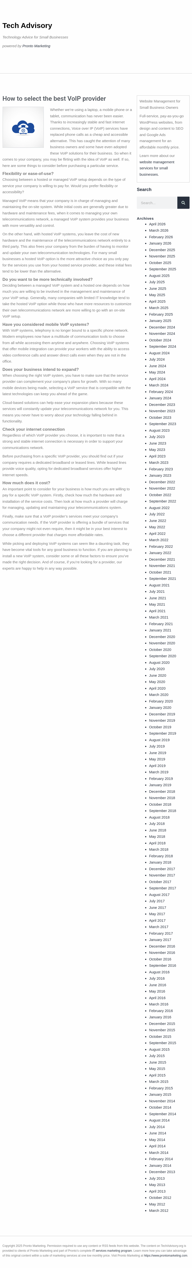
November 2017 (162, 875)
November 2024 (162, 333)
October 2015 (160, 1036)
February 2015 (161, 1088)
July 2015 (157, 1056)
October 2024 (160, 340)
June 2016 (157, 985)
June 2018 (157, 830)
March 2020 (158, 695)
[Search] (183, 203)
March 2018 (158, 849)
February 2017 (161, 933)
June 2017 (157, 907)
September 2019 (162, 733)
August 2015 (159, 1049)
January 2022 (160, 553)
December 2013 (162, 1172)
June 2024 (157, 366)
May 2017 (157, 914)
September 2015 (162, 1043)
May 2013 (157, 1185)
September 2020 (162, 656)
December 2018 (162, 791)
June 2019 (157, 753)
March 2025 (158, 308)
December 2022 (162, 482)
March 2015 (158, 1081)
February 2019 (161, 778)
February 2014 (161, 1159)
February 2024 (161, 392)
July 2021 (157, 591)
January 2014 (160, 1165)
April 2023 (157, 456)
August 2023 (159, 430)
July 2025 (157, 282)
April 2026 (157, 224)
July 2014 (157, 1127)
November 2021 (162, 566)
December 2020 (162, 637)
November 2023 (162, 411)
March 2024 (158, 385)
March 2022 (158, 540)
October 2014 (160, 1107)
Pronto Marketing (36, 46)
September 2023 (162, 424)
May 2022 (157, 527)
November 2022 (162, 488)
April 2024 (157, 379)
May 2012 (157, 1204)
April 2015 (157, 1075)
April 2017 (157, 920)
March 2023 (158, 462)
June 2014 (157, 1133)
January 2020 (160, 707)
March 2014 (158, 1152)
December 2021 (162, 559)
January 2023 (160, 475)
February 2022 (161, 546)
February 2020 (161, 701)
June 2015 (157, 1062)
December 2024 (162, 327)
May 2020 (157, 682)
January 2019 (160, 785)
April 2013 (157, 1191)
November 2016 (162, 952)
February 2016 (161, 1011)
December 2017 (162, 869)
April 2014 (157, 1146)
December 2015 (162, 1024)
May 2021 (157, 604)
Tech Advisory (27, 25)
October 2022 (160, 495)
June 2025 (157, 288)
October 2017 (160, 882)
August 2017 (159, 895)
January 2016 (160, 1017)
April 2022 (157, 533)
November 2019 (162, 720)
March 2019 (158, 772)
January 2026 (160, 243)
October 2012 (160, 1197)
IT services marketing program (112, 1250)
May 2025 (157, 295)
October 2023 (160, 417)
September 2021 (162, 578)
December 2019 (162, 714)
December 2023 (162, 404)
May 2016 (157, 991)
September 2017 (162, 888)
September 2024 (162, 346)
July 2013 (157, 1178)
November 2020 (162, 643)
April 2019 (157, 766)
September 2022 (162, 501)
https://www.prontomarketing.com (165, 1255)
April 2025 (157, 301)
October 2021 (160, 572)
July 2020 (157, 669)
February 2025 (161, 314)
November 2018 (162, 798)
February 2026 (161, 237)
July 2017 (157, 901)
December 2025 (162, 250)
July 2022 (157, 514)
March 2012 (158, 1210)
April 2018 (157, 843)
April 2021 (157, 611)
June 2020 (157, 675)
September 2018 (162, 811)
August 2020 (159, 662)
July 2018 (157, 823)
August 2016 (159, 972)
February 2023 (161, 469)
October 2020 (160, 650)
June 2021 (157, 598)
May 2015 (157, 1069)
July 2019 (157, 746)
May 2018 (157, 836)
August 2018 (159, 817)
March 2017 (158, 927)
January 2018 (160, 862)
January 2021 (160, 630)
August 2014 (159, 1120)
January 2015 (160, 1094)
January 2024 (160, 398)
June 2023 (157, 443)
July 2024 (157, 359)
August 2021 (159, 585)
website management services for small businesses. (156, 168)
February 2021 (161, 624)
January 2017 (160, 940)
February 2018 (161, 856)
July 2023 (157, 437)
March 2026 (158, 230)
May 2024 (157, 372)
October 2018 (160, 804)
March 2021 (158, 617)
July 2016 (157, 978)
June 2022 (157, 521)
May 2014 (157, 1140)
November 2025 (162, 256)
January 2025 (160, 321)
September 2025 (162, 269)
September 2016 (162, 965)
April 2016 (157, 998)
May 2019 (157, 759)
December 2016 (162, 946)
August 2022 (159, 508)
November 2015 (162, 1030)
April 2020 (157, 688)
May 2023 (157, 449)
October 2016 (160, 959)
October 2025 (160, 263)
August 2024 (159, 353)
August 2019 (159, 740)
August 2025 (159, 276)
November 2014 (162, 1101)
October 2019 (160, 727)
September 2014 (162, 1114)
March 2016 (158, 1004)
